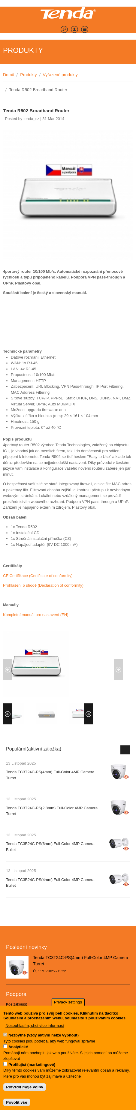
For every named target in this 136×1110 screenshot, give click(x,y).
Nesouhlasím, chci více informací (34, 1030)
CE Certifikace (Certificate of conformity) (38, 575)
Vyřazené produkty (60, 74)
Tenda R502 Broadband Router (36, 110)
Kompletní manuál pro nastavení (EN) (35, 614)
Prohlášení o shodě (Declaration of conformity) (43, 585)
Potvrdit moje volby (24, 1092)
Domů (8, 74)
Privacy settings (68, 1007)
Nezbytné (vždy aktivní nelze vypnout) (43, 1040)
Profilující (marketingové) (31, 1069)
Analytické (18, 1052)
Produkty (28, 74)
